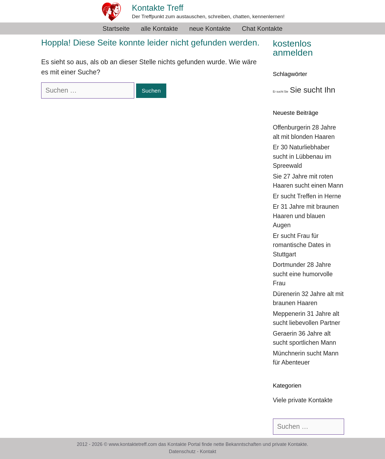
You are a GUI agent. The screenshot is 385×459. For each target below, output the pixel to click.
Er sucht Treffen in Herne (307, 196)
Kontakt (208, 451)
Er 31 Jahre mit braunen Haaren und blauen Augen (306, 216)
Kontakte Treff (157, 8)
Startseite (115, 28)
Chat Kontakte (262, 28)
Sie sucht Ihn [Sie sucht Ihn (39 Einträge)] (312, 89)
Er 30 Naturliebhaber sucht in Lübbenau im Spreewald (302, 156)
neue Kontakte (210, 28)
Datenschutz (182, 451)
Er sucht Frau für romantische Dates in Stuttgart (302, 245)
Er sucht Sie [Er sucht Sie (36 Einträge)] (280, 91)
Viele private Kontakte (303, 400)
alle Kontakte (159, 28)
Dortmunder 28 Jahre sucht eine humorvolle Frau (303, 274)
